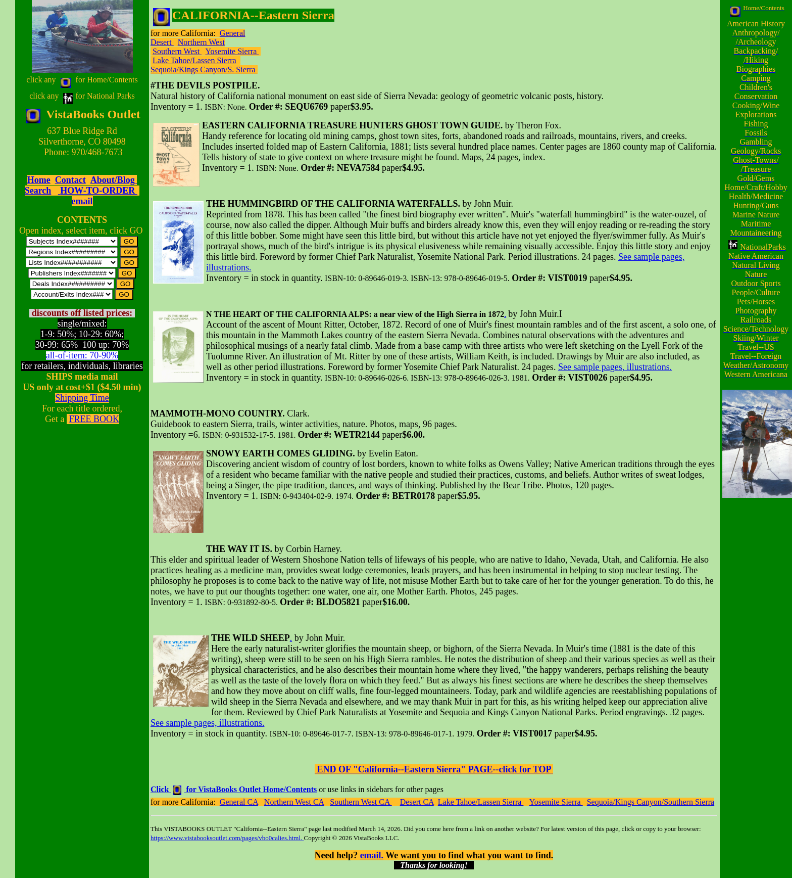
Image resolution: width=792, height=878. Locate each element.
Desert (162, 42)
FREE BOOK (94, 419)
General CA (239, 802)
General (232, 33)
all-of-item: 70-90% (82, 355)
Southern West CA (360, 802)
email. (372, 855)
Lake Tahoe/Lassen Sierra (194, 60)
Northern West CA (294, 802)
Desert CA (417, 802)
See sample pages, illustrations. (615, 367)
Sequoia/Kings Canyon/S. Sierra (204, 69)
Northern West (201, 42)
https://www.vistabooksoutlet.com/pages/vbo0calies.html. (227, 838)
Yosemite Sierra (232, 51)
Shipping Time (82, 398)
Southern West (177, 51)
